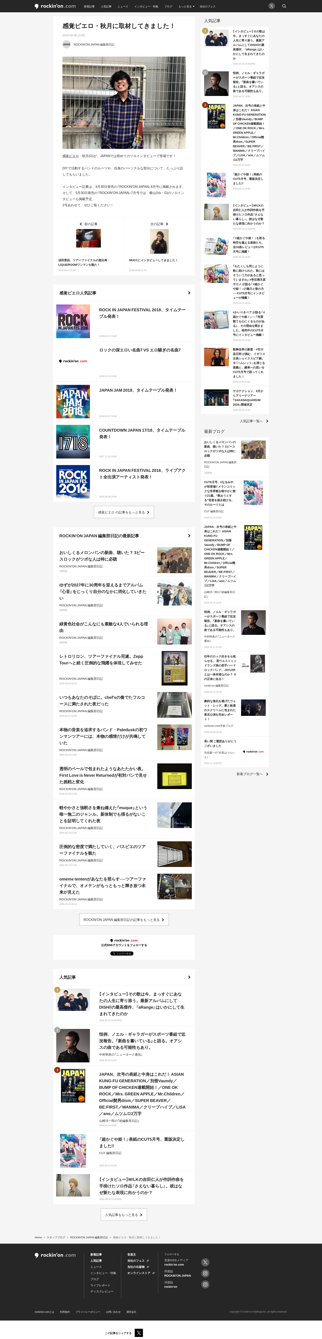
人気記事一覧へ (251, 420)
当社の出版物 (136, 1267)
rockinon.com (55, 6)
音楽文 (131, 1254)
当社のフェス (208, 6)
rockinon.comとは (44, 1312)
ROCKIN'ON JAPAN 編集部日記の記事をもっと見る (122, 919)
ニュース (122, 6)
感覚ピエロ (70, 155)
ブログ (168, 6)
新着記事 (89, 6)
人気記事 (106, 6)
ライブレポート (100, 1285)
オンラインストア (138, 1273)
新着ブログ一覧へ (250, 773)
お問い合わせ (113, 1312)
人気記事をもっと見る (121, 1214)
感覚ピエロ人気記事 (77, 293)
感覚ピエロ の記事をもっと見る (121, 512)
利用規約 (65, 1312)
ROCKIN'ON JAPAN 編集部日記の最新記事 (99, 535)
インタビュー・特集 (146, 6)
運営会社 (131, 1312)
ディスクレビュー (101, 1291)
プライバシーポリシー (88, 1312)
